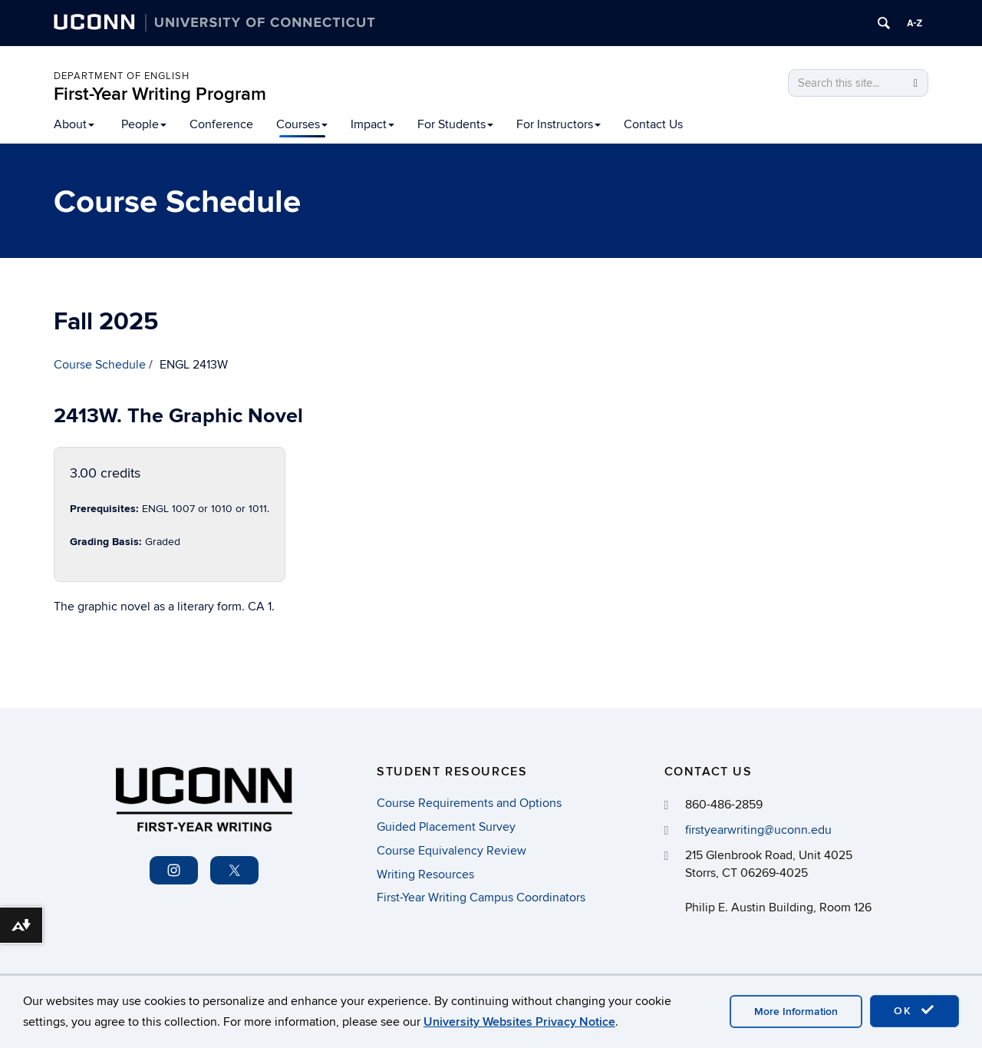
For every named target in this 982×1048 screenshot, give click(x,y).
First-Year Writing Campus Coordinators (481, 897)
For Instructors (558, 124)
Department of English (121, 76)
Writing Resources (425, 874)
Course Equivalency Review (451, 850)
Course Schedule (100, 364)
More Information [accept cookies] (796, 1011)
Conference (221, 124)
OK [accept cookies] (914, 1010)
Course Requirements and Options (469, 803)
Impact (372, 124)
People (143, 124)
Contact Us (653, 124)
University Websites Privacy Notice (519, 1022)
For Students (455, 124)
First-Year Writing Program (160, 94)
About (74, 124)
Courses (302, 124)
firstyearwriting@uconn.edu (758, 830)
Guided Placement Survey (446, 827)
